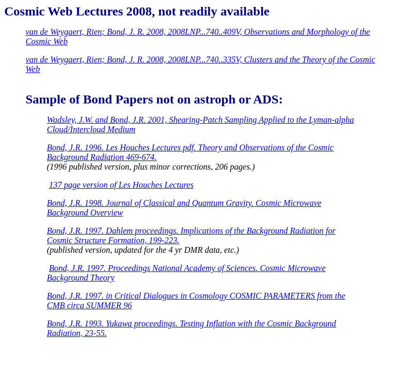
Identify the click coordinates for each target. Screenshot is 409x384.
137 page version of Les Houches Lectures (121, 184)
